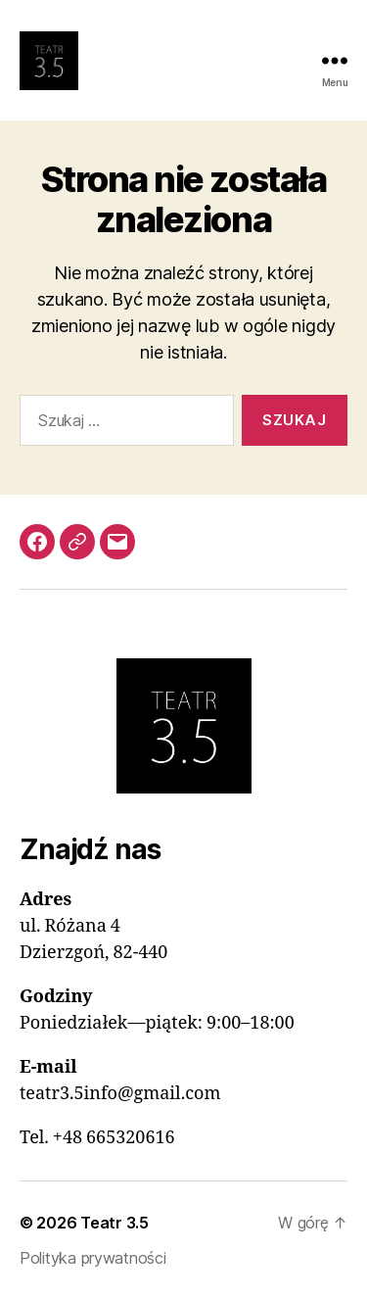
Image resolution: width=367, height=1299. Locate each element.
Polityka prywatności (93, 1258)
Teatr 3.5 (114, 1222)
